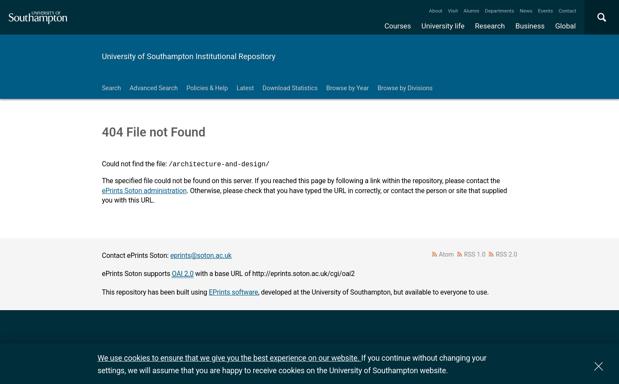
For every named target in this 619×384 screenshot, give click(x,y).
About (436, 11)
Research (490, 26)
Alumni (471, 11)
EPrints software (233, 292)
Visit (453, 11)
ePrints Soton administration (144, 191)
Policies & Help (207, 88)
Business (530, 26)
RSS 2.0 (506, 254)
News (526, 11)
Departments (499, 11)
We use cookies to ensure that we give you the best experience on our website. (229, 357)
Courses (398, 26)
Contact (567, 11)
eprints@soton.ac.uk (201, 255)
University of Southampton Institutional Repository (189, 56)
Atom (446, 254)
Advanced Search (154, 88)
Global (565, 26)
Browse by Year (347, 88)
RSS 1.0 (475, 254)
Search (111, 88)
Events (545, 11)
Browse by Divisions (405, 88)
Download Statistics (290, 88)
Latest (245, 88)
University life (443, 26)
